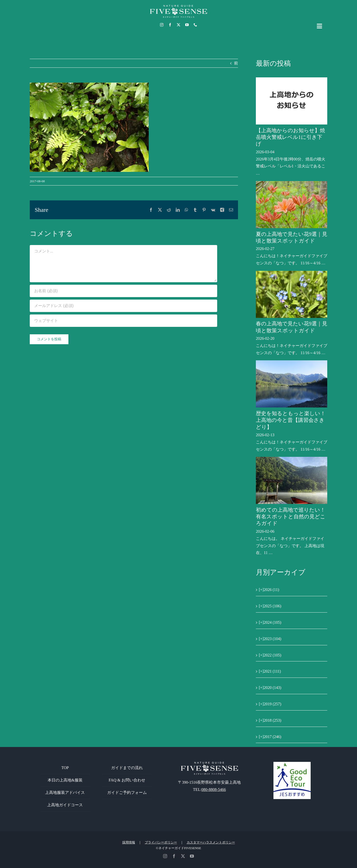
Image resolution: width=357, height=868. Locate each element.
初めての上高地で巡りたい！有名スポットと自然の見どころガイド (291, 517)
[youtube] (187, 25)
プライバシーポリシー (161, 842)
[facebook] (170, 25)
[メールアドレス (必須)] (123, 306)
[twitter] (178, 25)
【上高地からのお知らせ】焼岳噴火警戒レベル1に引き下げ (290, 137)
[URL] (123, 320)
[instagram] (161, 25)
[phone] (195, 25)
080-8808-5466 (213, 789)
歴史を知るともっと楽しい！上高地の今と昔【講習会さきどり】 (291, 420)
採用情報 (128, 842)
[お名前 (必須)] (123, 291)
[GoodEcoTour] (292, 764)
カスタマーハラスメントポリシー (211, 842)
